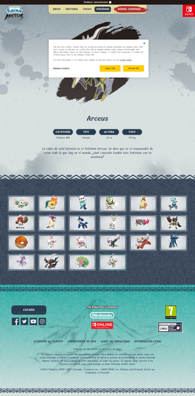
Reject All (110, 68)
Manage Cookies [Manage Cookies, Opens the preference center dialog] (61, 68)
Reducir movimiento (97, 2)
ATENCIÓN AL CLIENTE (48, 341)
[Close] (144, 43)
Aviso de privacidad (115, 341)
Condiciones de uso (82, 341)
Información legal (148, 341)
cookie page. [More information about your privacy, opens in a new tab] (126, 60)
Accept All (133, 68)
